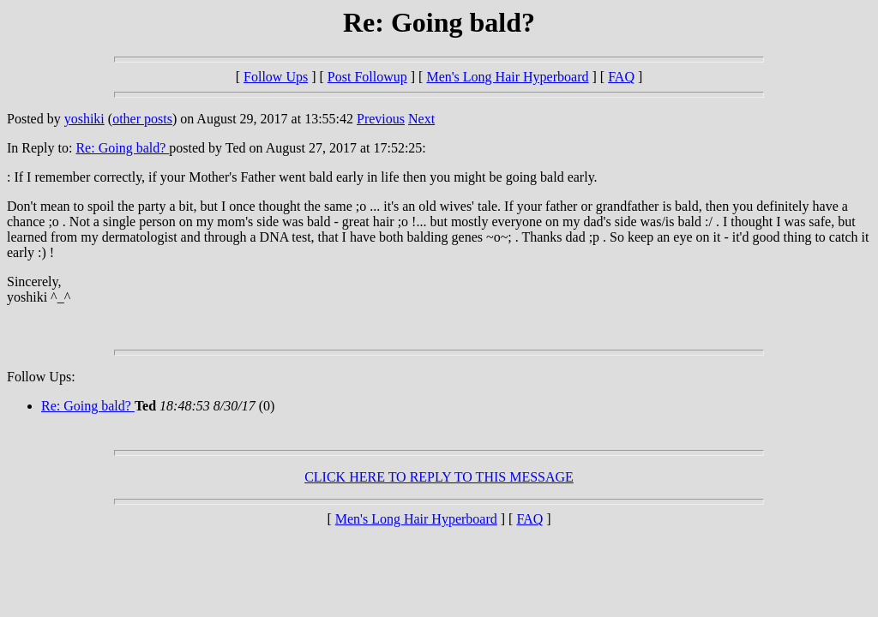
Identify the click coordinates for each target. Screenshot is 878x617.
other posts (142, 118)
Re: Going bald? (122, 148)
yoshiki (84, 118)
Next (421, 118)
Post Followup (367, 76)
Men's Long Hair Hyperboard (507, 76)
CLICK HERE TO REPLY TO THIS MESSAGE (439, 477)
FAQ (621, 76)
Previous (381, 118)
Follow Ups (276, 76)
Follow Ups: (41, 376)
